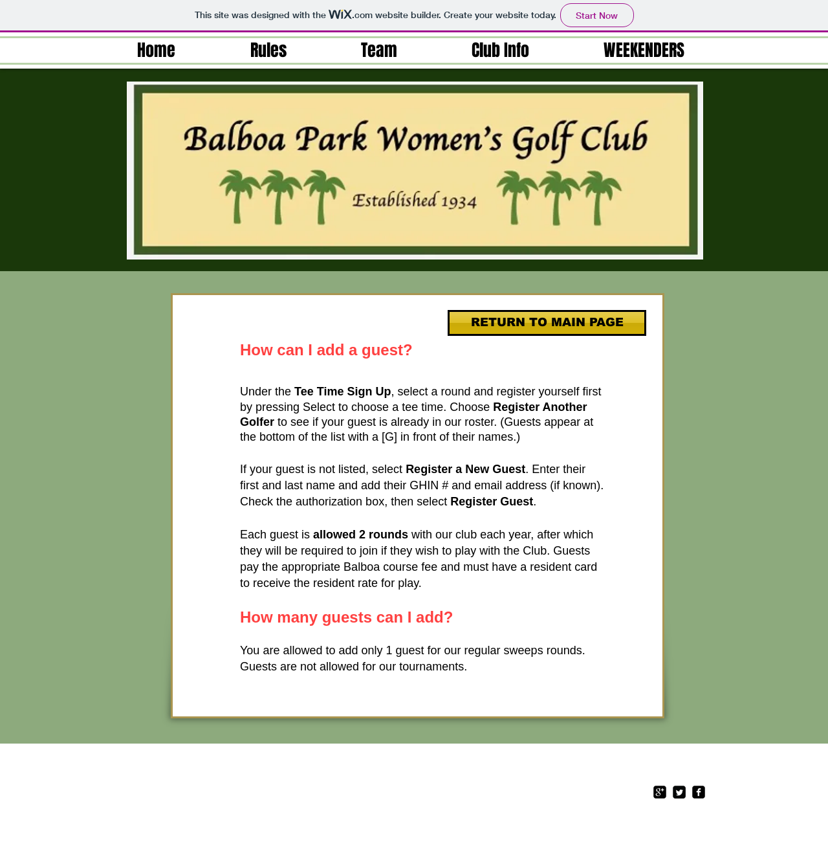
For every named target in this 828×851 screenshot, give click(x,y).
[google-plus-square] (659, 792)
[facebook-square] (698, 792)
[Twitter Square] (679, 792)
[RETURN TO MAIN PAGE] (547, 323)
